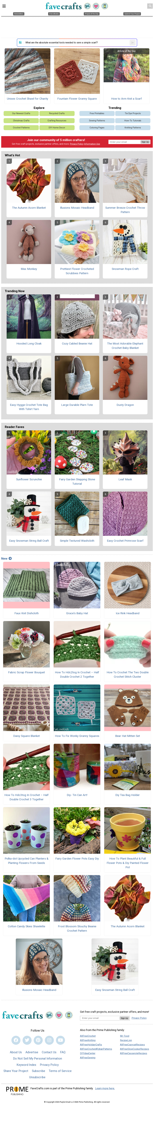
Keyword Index (26, 1065)
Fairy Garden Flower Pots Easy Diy (77, 858)
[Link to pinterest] (38, 1040)
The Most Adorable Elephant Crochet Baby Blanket (125, 346)
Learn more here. (105, 1088)
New (6, 558)
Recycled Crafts (57, 113)
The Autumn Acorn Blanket (29, 207)
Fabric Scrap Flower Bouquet (26, 672)
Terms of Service (60, 1071)
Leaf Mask (125, 479)
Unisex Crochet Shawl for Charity (27, 98)
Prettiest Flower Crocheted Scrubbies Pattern (77, 271)
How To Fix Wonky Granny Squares (77, 736)
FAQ (62, 1052)
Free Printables (97, 113)
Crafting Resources (57, 120)
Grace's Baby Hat (77, 613)
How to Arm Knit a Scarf (126, 98)
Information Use (92, 144)
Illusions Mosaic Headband (77, 207)
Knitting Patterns (133, 127)
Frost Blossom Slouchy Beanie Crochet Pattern (77, 928)
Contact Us (49, 1052)
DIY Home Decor (57, 127)
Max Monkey (29, 269)
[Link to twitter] (27, 1040)
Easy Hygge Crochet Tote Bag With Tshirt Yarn (29, 407)
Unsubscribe (37, 1077)
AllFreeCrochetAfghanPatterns (96, 1049)
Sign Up (145, 142)
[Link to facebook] (15, 1040)
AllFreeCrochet (88, 1036)
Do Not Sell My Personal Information (37, 1058)
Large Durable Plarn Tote (77, 405)
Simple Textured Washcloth (77, 540)
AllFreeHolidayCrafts (91, 1044)
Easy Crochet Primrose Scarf (125, 540)
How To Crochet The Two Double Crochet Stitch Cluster (128, 674)
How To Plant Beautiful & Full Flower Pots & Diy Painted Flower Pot (128, 863)
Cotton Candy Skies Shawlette (26, 926)
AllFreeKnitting (87, 1040)
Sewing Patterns (97, 120)
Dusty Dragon (125, 405)
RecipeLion (126, 1040)
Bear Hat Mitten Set (127, 736)
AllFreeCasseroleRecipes (133, 1053)
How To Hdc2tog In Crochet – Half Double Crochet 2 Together (77, 674)
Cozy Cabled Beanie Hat (77, 343)
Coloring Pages (97, 127)
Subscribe (38, 1071)
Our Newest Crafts (21, 113)
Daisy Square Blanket (26, 736)
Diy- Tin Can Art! (77, 795)
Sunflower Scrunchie (29, 479)
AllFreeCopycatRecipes (132, 1044)
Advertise (31, 1052)
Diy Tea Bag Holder (127, 795)
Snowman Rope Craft (125, 269)
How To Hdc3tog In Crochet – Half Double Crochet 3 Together (26, 797)
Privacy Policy (76, 144)
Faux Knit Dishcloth (26, 613)
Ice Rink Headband (127, 613)
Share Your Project (15, 1071)
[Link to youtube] (60, 1040)
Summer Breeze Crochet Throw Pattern (125, 210)
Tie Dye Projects (133, 113)
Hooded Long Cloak (29, 343)
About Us (16, 1052)
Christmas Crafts (21, 120)
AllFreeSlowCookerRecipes (134, 1049)
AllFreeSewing (87, 1057)
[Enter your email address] (100, 1018)
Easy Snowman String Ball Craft (29, 540)
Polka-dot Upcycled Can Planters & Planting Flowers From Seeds (26, 861)
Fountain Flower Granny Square (77, 98)
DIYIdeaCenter (87, 1053)
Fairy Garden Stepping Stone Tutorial (77, 481)
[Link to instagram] (49, 1040)
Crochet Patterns (21, 127)
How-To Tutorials (132, 120)
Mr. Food (124, 1036)
